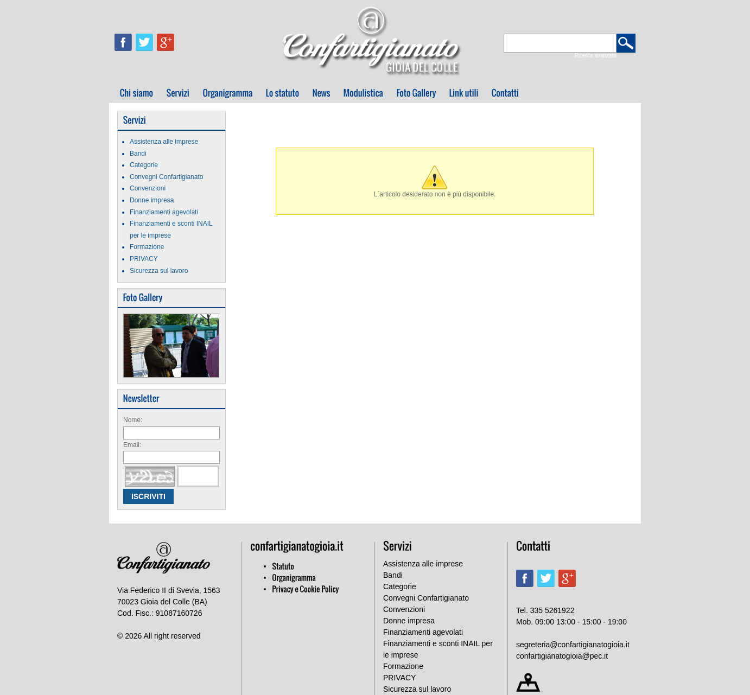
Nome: (132, 420)
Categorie (144, 165)
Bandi (138, 153)
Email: (132, 445)
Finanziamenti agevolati (164, 212)
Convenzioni (148, 188)
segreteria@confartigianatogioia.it (573, 644)
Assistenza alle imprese (164, 141)
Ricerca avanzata (595, 56)
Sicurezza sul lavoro (159, 271)
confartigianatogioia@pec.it (562, 656)
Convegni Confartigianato (166, 177)
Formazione (147, 247)
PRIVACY (144, 259)
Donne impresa (152, 200)
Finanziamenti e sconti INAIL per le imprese (438, 649)
